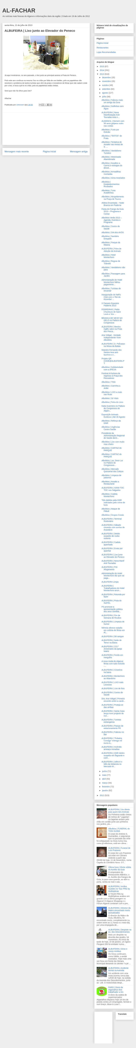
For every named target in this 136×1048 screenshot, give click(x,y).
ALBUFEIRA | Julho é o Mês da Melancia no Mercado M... (112, 764)
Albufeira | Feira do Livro (112, 402)
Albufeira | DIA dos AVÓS (113, 232)
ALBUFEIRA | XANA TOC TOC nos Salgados (113, 489)
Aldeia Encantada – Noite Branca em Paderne (113, 204)
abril (104, 779)
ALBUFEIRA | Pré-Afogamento (110, 568)
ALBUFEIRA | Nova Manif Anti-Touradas (113, 562)
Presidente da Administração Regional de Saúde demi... (113, 435)
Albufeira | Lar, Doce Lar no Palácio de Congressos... (112, 462)
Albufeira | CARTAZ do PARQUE (112, 449)
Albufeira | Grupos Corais (113, 515)
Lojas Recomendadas (106, 52)
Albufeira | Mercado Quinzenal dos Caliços (112, 470)
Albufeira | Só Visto (110, 398)
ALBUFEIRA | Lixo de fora (113, 688)
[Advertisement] (46, 129)
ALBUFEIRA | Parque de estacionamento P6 (112, 727)
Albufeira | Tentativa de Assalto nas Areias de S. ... (112, 144)
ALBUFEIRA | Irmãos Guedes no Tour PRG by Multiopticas (119, 888)
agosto (105, 93)
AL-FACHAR (18, 10)
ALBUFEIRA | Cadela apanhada (111, 543)
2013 (102, 74)
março (105, 783)
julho (104, 96)
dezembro (106, 77)
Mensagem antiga (79, 151)
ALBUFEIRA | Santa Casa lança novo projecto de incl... (113, 713)
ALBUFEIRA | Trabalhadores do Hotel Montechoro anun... (113, 588)
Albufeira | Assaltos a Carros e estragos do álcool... (112, 165)
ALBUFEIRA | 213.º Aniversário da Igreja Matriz (112, 648)
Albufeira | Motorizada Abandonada (111, 158)
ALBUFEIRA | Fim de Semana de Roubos (111, 616)
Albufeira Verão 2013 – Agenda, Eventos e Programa (112, 220)
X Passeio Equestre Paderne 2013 (110, 304)
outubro (105, 85)
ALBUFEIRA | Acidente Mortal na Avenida (118, 969)
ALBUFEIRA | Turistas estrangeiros (111, 721)
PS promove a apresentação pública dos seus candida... (112, 609)
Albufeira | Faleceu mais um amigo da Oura (112, 101)
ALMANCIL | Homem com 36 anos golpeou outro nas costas (113, 123)
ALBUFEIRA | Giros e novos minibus (117, 950)
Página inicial (49, 151)
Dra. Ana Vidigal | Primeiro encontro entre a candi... (113, 699)
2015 (102, 66)
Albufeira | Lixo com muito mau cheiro (113, 443)
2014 (102, 70)
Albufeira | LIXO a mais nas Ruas (112, 393)
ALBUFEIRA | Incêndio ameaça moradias (112, 748)
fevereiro (106, 787)
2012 (102, 795)
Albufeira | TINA (108, 382)
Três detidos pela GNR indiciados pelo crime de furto (113, 502)
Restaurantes (102, 48)
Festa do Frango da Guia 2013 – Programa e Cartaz (113, 211)
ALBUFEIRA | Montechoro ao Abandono (113, 677)
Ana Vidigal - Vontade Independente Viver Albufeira (111, 337)
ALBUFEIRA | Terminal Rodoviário (112, 520)
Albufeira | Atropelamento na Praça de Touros (113, 197)
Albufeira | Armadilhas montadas (111, 173)
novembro (106, 81)
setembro (106, 89)
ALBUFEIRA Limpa (110, 582)
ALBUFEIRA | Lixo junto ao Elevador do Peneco (113, 555)
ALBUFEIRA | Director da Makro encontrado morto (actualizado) (119, 910)
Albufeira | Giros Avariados (113, 178)
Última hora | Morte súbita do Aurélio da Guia (119, 868)
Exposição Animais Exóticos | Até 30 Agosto (113, 415)
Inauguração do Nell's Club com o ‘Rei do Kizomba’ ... (111, 297)
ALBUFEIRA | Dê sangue (113, 636)
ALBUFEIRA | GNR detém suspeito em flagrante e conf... (113, 755)
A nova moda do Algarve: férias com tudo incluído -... (113, 663)
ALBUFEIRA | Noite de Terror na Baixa (112, 641)
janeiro (105, 790)
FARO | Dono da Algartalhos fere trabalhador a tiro (115, 989)
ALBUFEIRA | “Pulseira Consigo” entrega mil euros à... (112, 740)
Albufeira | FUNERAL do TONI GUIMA (119, 830)
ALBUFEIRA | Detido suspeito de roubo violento (111, 536)
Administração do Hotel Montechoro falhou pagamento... (112, 282)
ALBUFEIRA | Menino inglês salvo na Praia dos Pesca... (112, 329)
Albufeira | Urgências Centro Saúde (111, 428)
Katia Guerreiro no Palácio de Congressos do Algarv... (113, 408)
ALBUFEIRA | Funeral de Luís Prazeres (119, 849)
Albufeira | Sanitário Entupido (110, 237)
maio (104, 775)
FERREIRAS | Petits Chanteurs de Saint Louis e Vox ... (111, 311)
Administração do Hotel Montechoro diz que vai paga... (113, 575)
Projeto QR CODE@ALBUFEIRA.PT (113, 360)
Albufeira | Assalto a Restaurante (110, 482)
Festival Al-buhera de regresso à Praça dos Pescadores (112, 375)
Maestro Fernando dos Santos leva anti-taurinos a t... (112, 352)
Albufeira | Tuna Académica (108, 191)
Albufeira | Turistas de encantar (111, 289)
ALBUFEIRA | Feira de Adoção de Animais (111, 250)
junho (104, 771)
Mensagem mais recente (17, 151)
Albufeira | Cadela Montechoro (109, 495)
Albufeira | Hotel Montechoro (109, 256)
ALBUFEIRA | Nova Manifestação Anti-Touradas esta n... (111, 114)
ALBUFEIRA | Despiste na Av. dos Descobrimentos (119, 931)
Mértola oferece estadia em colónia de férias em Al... (113, 630)
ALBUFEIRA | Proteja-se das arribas (112, 706)
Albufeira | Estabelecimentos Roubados (110, 184)
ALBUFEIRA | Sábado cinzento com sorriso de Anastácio (113, 527)
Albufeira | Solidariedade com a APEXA (112, 368)
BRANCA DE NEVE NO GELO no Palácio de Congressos (112, 320)
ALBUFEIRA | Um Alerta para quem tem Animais (119, 810)
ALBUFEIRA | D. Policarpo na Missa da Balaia (113, 345)
